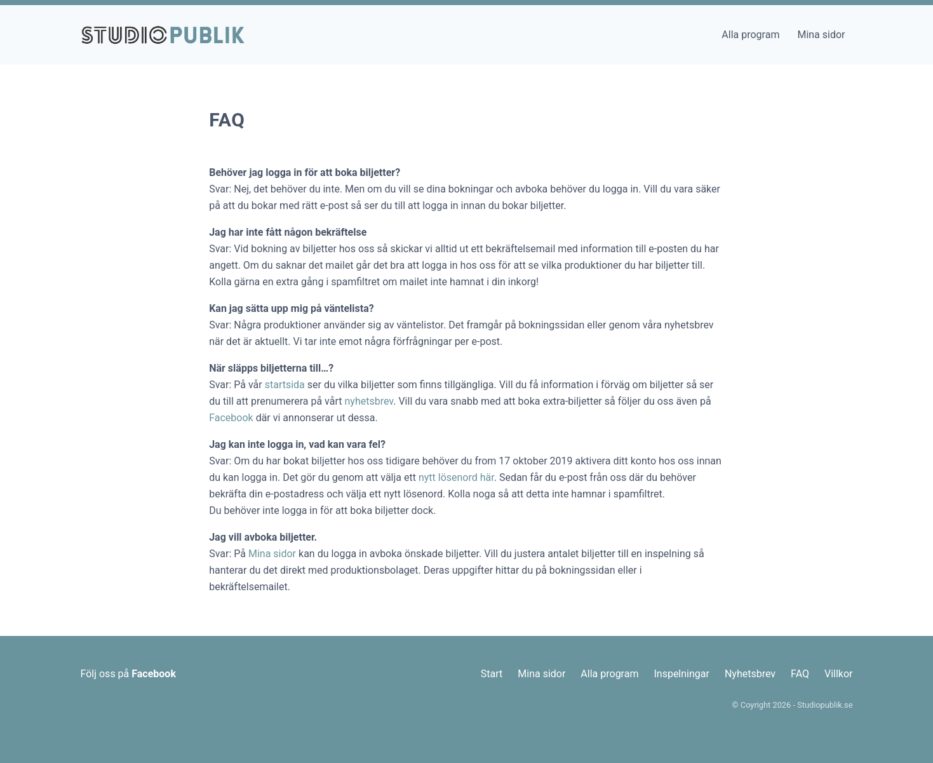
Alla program (750, 35)
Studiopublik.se (824, 705)
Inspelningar (681, 674)
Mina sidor (821, 35)
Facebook (231, 418)
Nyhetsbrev (750, 674)
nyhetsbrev (368, 401)
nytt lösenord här (456, 477)
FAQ (800, 674)
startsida (285, 385)
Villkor (838, 674)
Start (491, 674)
